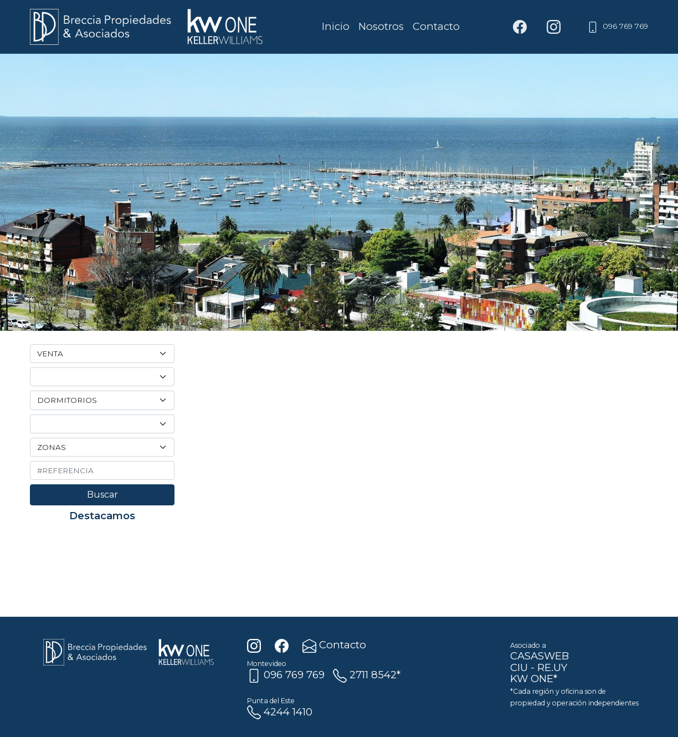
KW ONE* (533, 678)
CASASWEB (539, 655)
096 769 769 (617, 26)
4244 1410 (279, 711)
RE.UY (552, 667)
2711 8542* (366, 674)
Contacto (436, 26)
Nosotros (381, 26)
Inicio (336, 26)
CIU (519, 667)
